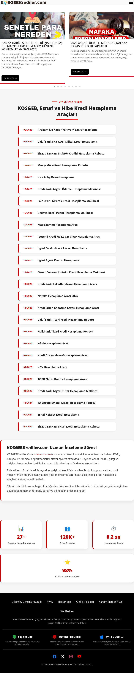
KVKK (50, 601)
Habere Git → (10, 78)
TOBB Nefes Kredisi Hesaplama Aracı (62, 379)
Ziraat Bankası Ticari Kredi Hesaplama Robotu (68, 426)
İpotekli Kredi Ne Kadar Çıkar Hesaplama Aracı (69, 236)
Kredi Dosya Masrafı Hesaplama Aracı (63, 355)
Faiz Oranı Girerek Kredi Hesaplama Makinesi (68, 201)
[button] (54, 86)
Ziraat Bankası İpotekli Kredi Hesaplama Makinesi (71, 272)
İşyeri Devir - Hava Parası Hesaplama (62, 248)
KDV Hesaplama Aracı (52, 367)
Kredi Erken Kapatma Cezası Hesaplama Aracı (68, 308)
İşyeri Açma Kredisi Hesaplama (58, 260)
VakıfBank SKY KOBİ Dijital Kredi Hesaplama (67, 141)
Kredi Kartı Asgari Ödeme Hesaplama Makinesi (69, 189)
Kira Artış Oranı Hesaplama (56, 177)
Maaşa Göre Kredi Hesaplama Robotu (63, 165)
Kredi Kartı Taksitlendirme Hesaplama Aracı (67, 284)
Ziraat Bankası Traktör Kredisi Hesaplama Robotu (71, 153)
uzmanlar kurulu (43, 454)
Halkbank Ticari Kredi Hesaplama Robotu (65, 331)
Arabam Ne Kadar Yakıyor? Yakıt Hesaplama (67, 129)
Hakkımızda (64, 601)
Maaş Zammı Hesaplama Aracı (58, 224)
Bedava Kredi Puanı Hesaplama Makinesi (65, 213)
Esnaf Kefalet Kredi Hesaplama (58, 414)
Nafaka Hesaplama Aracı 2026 (58, 296)
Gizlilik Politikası (85, 601)
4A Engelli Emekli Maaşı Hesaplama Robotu (67, 402)
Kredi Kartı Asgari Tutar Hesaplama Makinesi (68, 391)
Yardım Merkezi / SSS (111, 601)
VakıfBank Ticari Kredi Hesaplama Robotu (66, 319)
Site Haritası (67, 611)
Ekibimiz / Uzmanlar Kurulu (26, 601)
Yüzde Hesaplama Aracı (53, 343)
